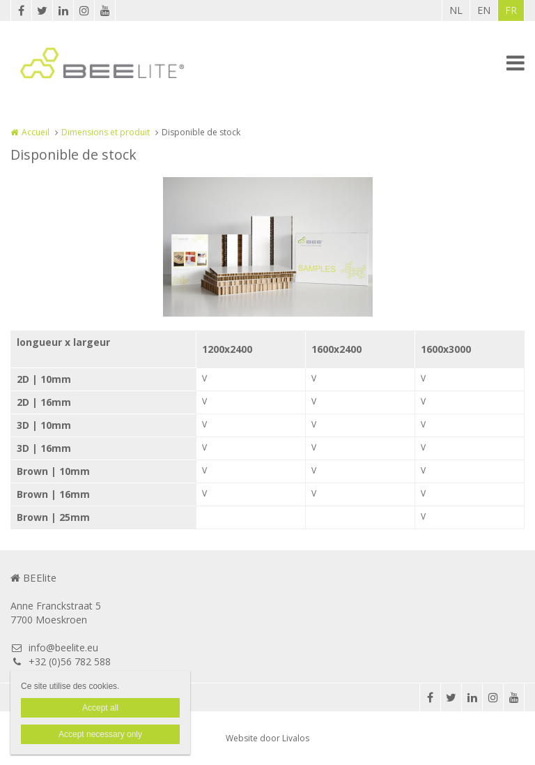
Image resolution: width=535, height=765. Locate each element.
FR (511, 10)
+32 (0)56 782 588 (60, 661)
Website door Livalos (267, 738)
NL (456, 10)
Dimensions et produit (105, 132)
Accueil (35, 132)
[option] (268, 247)
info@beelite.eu (54, 647)
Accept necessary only (100, 734)
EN (483, 10)
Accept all (100, 708)
